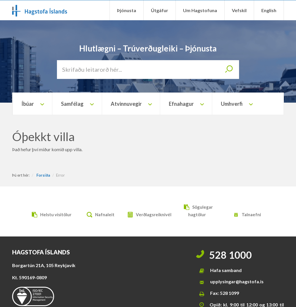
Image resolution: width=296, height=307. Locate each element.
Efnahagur (181, 104)
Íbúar (27, 104)
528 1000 (230, 255)
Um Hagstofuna (200, 10)
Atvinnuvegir (126, 104)
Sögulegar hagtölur (197, 210)
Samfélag (72, 104)
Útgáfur (159, 10)
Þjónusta (126, 10)
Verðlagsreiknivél (148, 215)
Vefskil (239, 10)
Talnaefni (245, 215)
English (268, 10)
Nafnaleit (99, 215)
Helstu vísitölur (50, 215)
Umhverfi (232, 104)
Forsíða (43, 175)
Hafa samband (226, 270)
